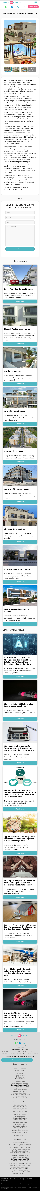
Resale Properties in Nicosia (20, 1129)
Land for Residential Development (20, 1086)
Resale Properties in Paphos (20, 1122)
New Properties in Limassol (20, 1106)
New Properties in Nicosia (20, 1127)
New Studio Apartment (20, 1067)
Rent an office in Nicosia (20, 1146)
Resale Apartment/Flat (20, 1072)
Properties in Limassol (20, 1105)
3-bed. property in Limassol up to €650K (20, 1171)
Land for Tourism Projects (20, 1091)
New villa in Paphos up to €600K (20, 1170)
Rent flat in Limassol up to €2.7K (20, 1155)
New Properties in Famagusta (20, 1130)
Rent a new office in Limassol (20, 1157)
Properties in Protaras (20, 1135)
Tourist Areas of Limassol (20, 1109)
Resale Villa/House (20, 1081)
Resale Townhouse (20, 1078)
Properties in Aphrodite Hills (20, 1125)
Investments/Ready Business (20, 1093)
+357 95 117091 (22, 1039)
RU (25, 6)
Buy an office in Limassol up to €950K (20, 1168)
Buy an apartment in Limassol (20, 1142)
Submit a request (33, 6)
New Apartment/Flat (20, 1070)
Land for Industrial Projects (20, 1089)
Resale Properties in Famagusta (20, 1132)
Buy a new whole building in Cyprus (20, 1167)
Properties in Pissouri (20, 1116)
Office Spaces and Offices (20, 1096)
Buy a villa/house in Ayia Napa (20, 1150)
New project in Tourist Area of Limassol (20, 1149)
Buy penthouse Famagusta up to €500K (20, 1165)
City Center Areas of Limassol (20, 1111)
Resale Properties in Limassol (20, 1108)
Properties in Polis (20, 1124)
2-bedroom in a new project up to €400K (20, 1163)
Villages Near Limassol (20, 1114)
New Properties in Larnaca (20, 1117)
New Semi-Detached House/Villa (20, 1083)
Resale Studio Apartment (20, 1068)
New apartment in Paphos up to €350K (20, 1152)
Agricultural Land (20, 1088)
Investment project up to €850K (20, 1160)
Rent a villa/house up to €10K (20, 1173)
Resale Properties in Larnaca (20, 1119)
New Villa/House (20, 1080)
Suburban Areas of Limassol (20, 1113)
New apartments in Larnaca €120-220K (20, 1147)
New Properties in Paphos (20, 1121)
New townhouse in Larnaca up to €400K (20, 1162)
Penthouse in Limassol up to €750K (20, 1158)
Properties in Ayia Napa (20, 1134)
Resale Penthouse (20, 1075)
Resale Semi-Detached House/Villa (20, 1084)
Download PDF (17, 1060)
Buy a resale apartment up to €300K (20, 1154)
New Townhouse (20, 1076)
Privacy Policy (31, 1187)
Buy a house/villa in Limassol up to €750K (20, 1144)
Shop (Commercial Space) (20, 1097)
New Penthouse (20, 1073)
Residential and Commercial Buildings (20, 1094)
